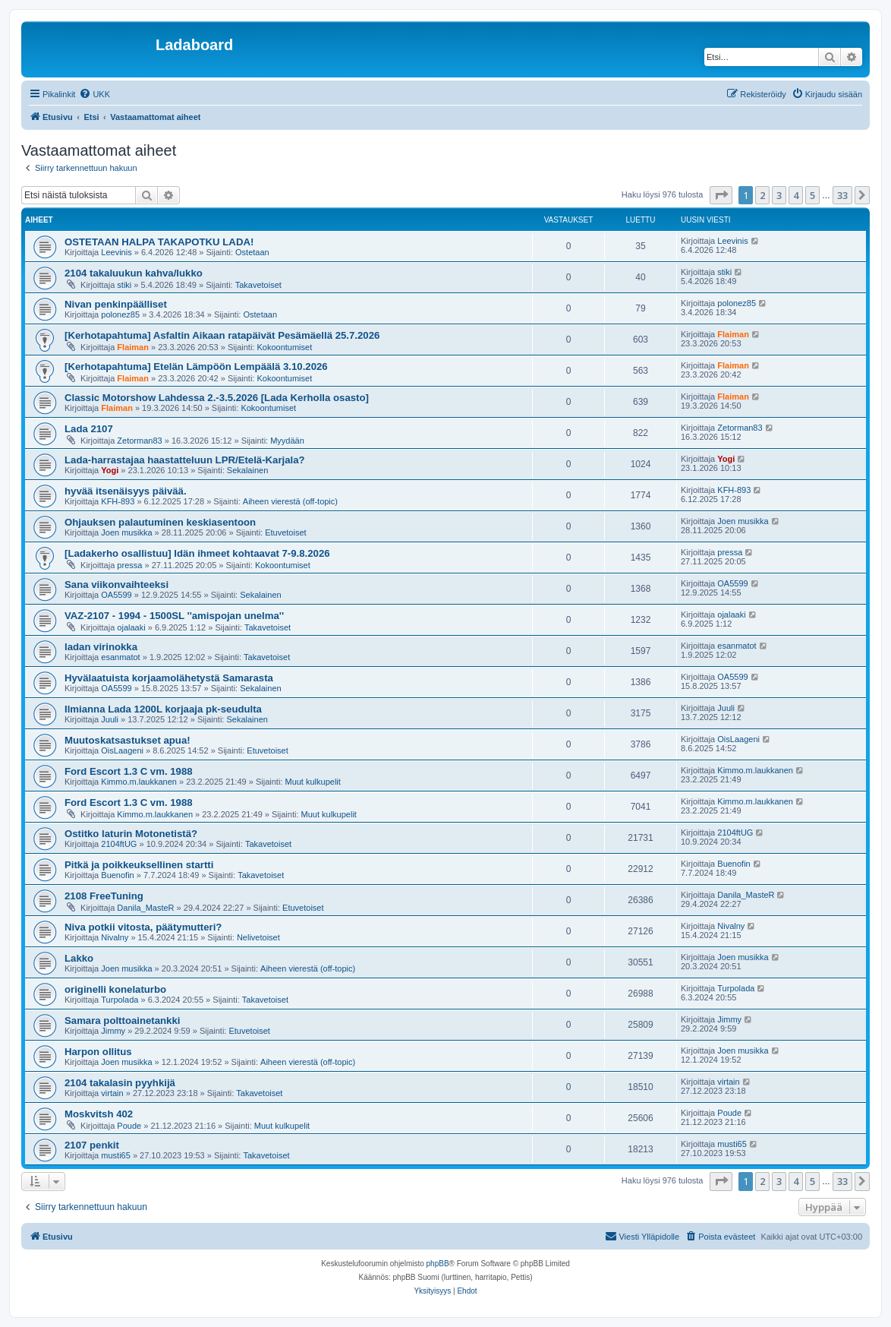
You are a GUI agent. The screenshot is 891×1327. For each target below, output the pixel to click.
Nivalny (114, 937)
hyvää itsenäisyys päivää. (126, 491)
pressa (129, 565)
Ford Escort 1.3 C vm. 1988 (129, 771)
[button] (721, 195)
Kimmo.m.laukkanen (139, 781)
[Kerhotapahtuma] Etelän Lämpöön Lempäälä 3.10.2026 (196, 366)
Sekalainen (247, 470)
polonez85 (120, 314)
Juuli (109, 719)
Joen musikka (126, 532)
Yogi (109, 470)
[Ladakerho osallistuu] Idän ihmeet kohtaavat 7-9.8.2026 (197, 553)
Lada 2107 (89, 428)
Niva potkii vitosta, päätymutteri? (143, 927)
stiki (124, 284)
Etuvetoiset (285, 532)
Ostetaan (252, 252)
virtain (112, 1093)
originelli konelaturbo (115, 989)
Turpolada (119, 999)
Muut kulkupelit (312, 781)
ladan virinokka (101, 646)
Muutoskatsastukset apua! (127, 740)
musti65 (116, 1155)
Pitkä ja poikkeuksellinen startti (139, 864)
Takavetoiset (258, 284)
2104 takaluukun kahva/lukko (134, 273)
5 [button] (812, 195)
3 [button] (779, 195)
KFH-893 (117, 501)
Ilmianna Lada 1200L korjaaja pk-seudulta (163, 709)
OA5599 (116, 594)
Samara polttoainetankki (122, 1020)
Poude (129, 1125)
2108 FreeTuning (104, 896)
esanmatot (120, 657)
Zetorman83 (139, 440)
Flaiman (133, 347)
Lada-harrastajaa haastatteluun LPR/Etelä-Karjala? (185, 460)
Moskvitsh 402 (99, 1114)
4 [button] (795, 195)
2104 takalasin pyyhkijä (120, 1082)
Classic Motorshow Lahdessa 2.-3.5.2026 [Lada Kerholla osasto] (217, 397)
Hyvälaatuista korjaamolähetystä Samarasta (169, 678)
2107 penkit (92, 1145)
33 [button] (842, 195)
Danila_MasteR (145, 907)
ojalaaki (131, 627)
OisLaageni (122, 750)
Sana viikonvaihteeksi (116, 584)
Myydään (287, 440)
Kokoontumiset (284, 347)
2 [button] (762, 195)
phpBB (438, 1263)
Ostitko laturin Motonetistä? (131, 833)
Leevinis (116, 252)
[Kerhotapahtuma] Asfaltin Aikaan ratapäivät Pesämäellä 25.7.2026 (222, 335)
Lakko (79, 958)
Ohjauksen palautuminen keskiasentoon (160, 522)
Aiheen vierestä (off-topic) (290, 501)
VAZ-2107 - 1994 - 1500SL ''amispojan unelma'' (174, 615)
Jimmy (113, 1030)
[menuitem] (94, 94)
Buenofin (117, 875)
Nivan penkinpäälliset (116, 304)
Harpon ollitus (98, 1051)
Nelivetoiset (258, 937)
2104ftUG (119, 843)
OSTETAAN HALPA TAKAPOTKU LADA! (159, 242)
